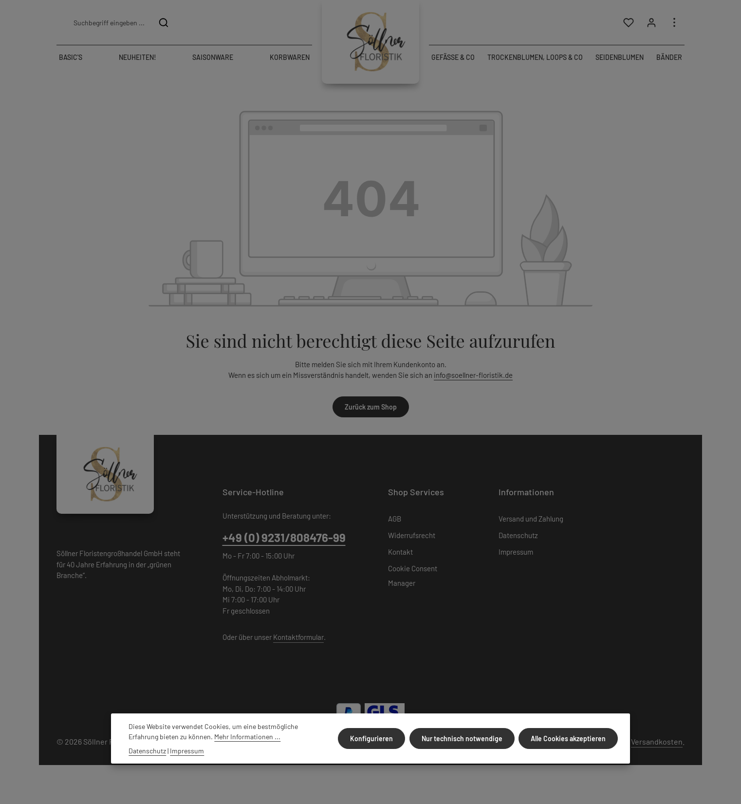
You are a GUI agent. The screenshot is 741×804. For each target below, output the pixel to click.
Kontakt (400, 551)
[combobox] (108, 22)
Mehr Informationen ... (247, 736)
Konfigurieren (372, 738)
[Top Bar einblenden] (674, 22)
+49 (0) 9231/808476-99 (284, 537)
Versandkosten (657, 741)
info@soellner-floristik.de (473, 375)
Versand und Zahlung (531, 518)
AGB (394, 518)
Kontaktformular (298, 637)
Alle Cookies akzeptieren (568, 738)
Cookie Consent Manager (412, 575)
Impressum (516, 551)
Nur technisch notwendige (462, 738)
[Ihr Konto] (651, 22)
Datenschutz (518, 535)
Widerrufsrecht (411, 535)
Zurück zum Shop (371, 407)
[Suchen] (163, 22)
